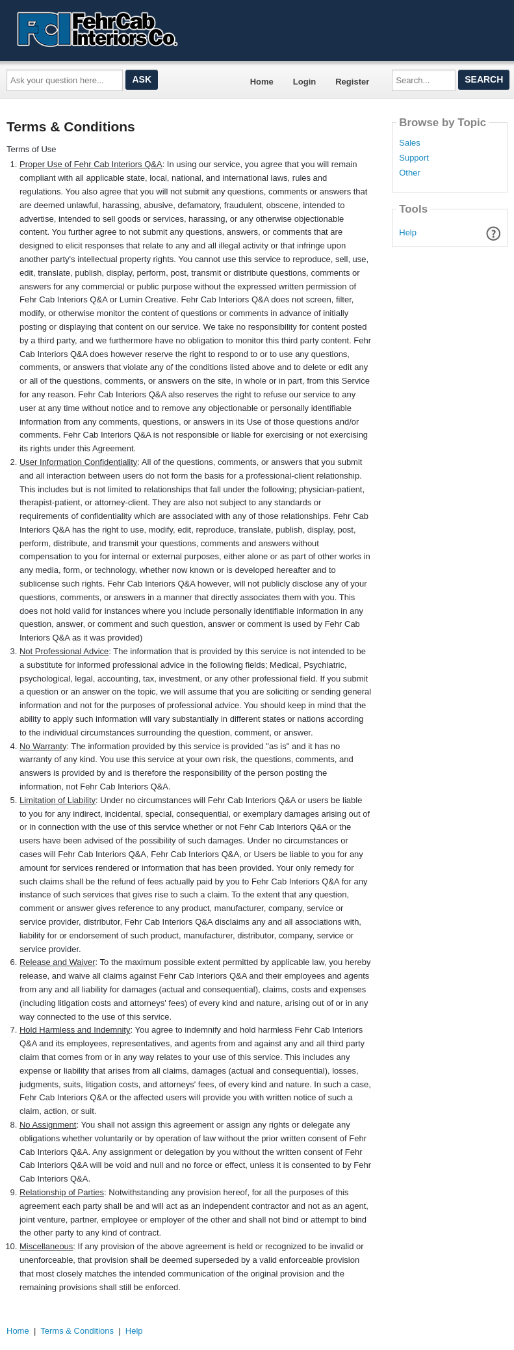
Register (352, 81)
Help (408, 232)
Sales (409, 143)
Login (304, 81)
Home (262, 81)
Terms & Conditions (77, 1331)
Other (409, 173)
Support (414, 158)
